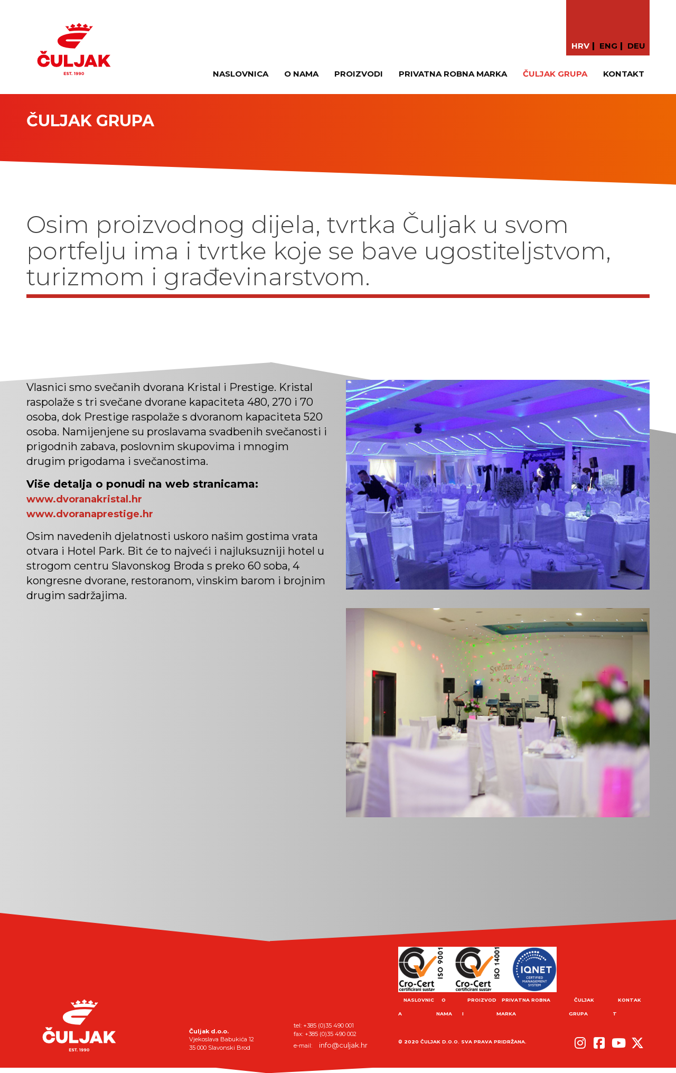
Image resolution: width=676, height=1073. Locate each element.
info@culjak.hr (343, 1045)
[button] (577, 1037)
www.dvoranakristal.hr (84, 499)
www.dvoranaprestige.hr (89, 514)
